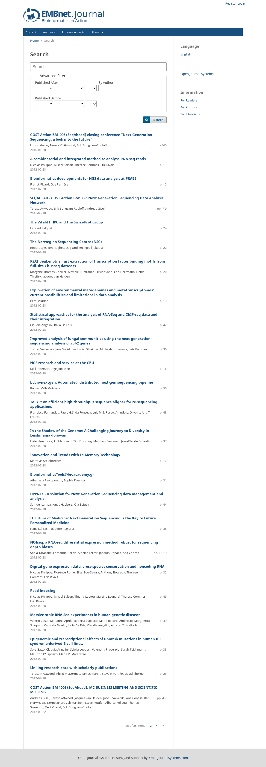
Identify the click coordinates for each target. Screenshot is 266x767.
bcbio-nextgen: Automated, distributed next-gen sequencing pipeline (91, 382)
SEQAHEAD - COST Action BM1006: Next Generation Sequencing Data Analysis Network (96, 200)
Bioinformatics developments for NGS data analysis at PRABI (83, 178)
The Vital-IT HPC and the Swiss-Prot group (66, 222)
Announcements (73, 32)
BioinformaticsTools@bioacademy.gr (62, 474)
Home (34, 40)
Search (158, 120)
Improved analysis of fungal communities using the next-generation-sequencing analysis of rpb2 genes (91, 341)
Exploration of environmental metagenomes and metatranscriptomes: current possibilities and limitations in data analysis (92, 292)
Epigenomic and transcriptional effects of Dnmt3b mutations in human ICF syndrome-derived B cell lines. (95, 641)
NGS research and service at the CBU (62, 362)
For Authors (188, 107)
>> (162, 726)
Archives (49, 32)
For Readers (188, 100)
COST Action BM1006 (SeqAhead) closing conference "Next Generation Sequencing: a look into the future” (91, 137)
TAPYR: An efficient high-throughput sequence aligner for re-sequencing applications (93, 404)
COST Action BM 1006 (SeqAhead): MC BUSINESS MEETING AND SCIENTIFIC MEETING (93, 690)
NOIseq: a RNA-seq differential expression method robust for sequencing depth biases (94, 544)
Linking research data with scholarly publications (73, 667)
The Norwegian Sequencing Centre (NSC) (66, 241)
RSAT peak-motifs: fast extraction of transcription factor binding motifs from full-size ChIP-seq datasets (97, 263)
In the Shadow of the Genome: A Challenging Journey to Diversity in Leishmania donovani (89, 433)
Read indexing (43, 590)
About (96, 32)
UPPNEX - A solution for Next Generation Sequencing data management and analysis (96, 496)
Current (31, 32)
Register (230, 3)
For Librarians (190, 114)
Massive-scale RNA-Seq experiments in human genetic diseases (85, 614)
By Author (105, 82)
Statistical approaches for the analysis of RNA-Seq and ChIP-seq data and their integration (93, 316)
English (185, 54)
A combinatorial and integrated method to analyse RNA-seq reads (88, 158)
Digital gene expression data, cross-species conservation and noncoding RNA (97, 566)
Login (241, 3)
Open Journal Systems (196, 74)
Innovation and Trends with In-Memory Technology (75, 454)
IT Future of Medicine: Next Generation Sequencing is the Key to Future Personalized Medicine (93, 520)
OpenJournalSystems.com (168, 757)
